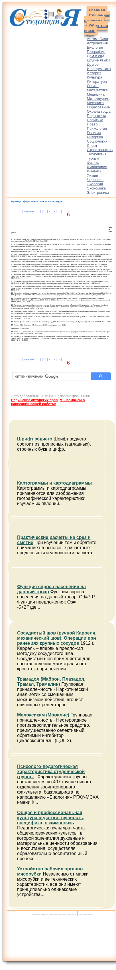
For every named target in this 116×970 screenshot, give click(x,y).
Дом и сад (95, 56)
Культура (94, 77)
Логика (93, 86)
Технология (97, 154)
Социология (97, 141)
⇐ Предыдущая (29, 211)
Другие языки (98, 60)
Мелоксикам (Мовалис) (43, 714)
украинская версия (86, 914)
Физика (93, 162)
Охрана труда (99, 111)
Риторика (95, 137)
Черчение (95, 180)
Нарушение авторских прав (34, 400)
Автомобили (97, 39)
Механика (95, 103)
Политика (95, 120)
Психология (97, 128)
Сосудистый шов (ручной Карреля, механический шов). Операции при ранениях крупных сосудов (57, 638)
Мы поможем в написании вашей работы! (48, 402)
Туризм (93, 158)
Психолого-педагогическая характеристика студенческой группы (51, 771)
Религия (94, 133)
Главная (97, 10)
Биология (95, 47)
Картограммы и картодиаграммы (54, 483)
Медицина (96, 94)
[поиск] (49, 376)
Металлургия (98, 98)
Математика (97, 90)
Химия (92, 175)
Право (92, 124)
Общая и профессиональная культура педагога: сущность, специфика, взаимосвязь (50, 817)
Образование (98, 107)
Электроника (98, 192)
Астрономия (97, 43)
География (96, 52)
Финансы (95, 171)
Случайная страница (97, 18)
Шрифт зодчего (34, 438)
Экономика (96, 188)
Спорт (92, 145)
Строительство (100, 150)
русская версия (71, 914)
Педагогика (96, 116)
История (94, 73)
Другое (93, 64)
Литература (97, 81)
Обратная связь (96, 28)
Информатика (99, 69)
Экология (95, 184)
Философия (97, 167)
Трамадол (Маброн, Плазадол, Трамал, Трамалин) (51, 682)
